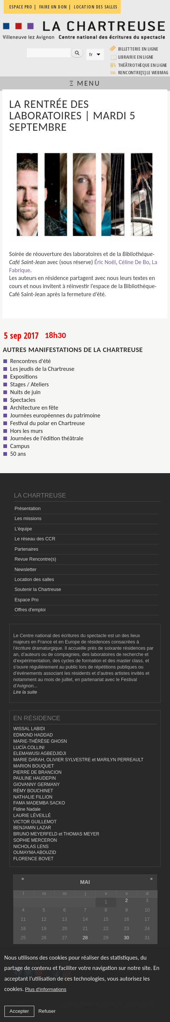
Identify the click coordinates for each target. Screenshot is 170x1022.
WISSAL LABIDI (29, 728)
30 (126, 937)
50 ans (18, 453)
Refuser (47, 1011)
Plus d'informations (45, 989)
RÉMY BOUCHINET (33, 790)
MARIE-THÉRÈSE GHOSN (40, 741)
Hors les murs (26, 430)
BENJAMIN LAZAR (32, 827)
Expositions (24, 376)
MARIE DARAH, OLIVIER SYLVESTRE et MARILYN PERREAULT (78, 759)
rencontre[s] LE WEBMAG (143, 72)
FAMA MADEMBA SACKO (39, 803)
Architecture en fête (34, 407)
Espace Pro (26, 599)
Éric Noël (105, 262)
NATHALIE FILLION (32, 797)
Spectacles (22, 399)
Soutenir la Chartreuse (37, 589)
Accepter (19, 1011)
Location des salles (34, 579)
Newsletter (25, 569)
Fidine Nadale (27, 809)
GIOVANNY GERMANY (36, 784)
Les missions (27, 518)
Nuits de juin (25, 392)
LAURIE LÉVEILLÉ (32, 815)
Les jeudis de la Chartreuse (42, 368)
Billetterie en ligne (138, 49)
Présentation (27, 508)
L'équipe (23, 528)
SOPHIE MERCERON (35, 840)
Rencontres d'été (30, 361)
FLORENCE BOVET (33, 858)
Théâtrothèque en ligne (142, 65)
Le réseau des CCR (34, 538)
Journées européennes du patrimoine (55, 415)
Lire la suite (25, 692)
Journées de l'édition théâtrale (47, 438)
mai (85, 882)
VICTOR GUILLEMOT (35, 821)
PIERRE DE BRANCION (37, 772)
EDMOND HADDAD (33, 735)
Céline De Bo (134, 262)
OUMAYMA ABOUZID (34, 852)
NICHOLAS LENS (31, 846)
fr (91, 54)
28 (85, 937)
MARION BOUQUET (33, 766)
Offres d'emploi (29, 609)
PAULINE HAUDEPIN (34, 778)
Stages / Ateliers (29, 384)
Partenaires (26, 549)
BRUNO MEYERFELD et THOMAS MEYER (56, 834)
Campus (20, 446)
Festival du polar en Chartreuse (47, 423)
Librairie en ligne (136, 57)
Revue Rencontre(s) (35, 559)
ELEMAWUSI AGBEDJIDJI (39, 753)
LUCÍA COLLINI (28, 747)
